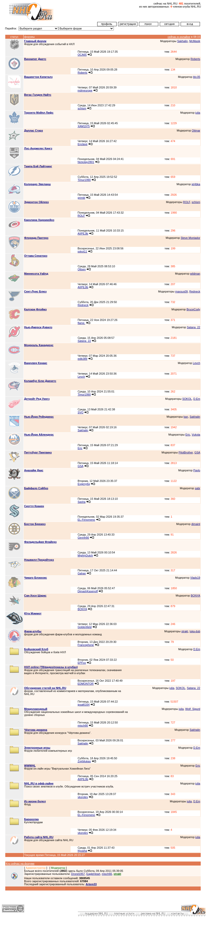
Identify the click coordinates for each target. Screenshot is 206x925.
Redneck (194, 291)
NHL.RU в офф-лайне (39, 783)
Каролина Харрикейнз (39, 219)
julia (197, 112)
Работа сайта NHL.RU (38, 837)
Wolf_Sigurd (192, 708)
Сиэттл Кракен (34, 506)
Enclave (82, 144)
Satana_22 (193, 327)
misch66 (83, 725)
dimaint (195, 523)
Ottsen (82, 269)
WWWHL (30, 765)
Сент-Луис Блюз (35, 291)
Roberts (195, 58)
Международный (35, 708)
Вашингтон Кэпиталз (38, 76)
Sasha (81, 501)
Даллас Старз (33, 130)
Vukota (196, 434)
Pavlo (196, 470)
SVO (80, 412)
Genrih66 (83, 537)
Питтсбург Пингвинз (38, 452)
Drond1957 (78, 873)
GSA (197, 452)
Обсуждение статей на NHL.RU (45, 687)
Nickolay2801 (86, 161)
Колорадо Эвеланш (37, 184)
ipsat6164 (84, 704)
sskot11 (82, 251)
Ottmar (196, 130)
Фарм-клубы (32, 631)
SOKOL (187, 398)
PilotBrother (186, 452)
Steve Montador (190, 237)
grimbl (81, 197)
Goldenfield (85, 627)
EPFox (82, 662)
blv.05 (196, 76)
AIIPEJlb (83, 233)
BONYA (195, 595)
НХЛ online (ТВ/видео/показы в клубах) (51, 667)
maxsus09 (181, 291)
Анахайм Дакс (33, 470)
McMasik (194, 41)
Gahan (82, 573)
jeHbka (196, 184)
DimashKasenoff (88, 591)
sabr (197, 488)
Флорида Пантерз (36, 237)
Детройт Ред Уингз (36, 398)
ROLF (186, 202)
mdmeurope (85, 90)
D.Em (196, 398)
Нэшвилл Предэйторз (39, 559)
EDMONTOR (86, 683)
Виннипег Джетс (35, 58)
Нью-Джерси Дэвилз (38, 327)
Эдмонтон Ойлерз (36, 202)
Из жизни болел (35, 801)
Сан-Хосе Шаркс (35, 595)
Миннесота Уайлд (36, 273)
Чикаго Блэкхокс (35, 577)
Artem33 (91, 884)
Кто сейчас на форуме (20, 863)
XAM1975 (84, 126)
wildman (195, 273)
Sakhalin (182, 41)
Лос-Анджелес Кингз (38, 148)
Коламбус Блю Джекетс (40, 380)
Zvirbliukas (84, 761)
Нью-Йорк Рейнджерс (39, 416)
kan (186, 416)
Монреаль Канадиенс (39, 345)
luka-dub (195, 631)
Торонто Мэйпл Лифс (39, 112)
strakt (184, 631)
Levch (196, 363)
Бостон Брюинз (34, 523)
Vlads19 (195, 577)
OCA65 (82, 54)
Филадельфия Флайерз (40, 541)
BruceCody (193, 309)
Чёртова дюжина (35, 729)
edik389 (82, 358)
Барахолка (31, 819)
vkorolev (83, 797)
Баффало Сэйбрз (36, 488)
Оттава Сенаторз (35, 255)
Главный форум (35, 41)
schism (82, 108)
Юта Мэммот (32, 613)
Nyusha (82, 850)
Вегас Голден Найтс (37, 94)
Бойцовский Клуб (36, 649)
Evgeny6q (84, 483)
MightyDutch (85, 555)
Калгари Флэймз (35, 309)
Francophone (86, 644)
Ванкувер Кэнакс (35, 363)
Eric (187, 434)
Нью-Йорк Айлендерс (39, 434)
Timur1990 (84, 179)
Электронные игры (37, 747)
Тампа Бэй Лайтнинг (38, 166)
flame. (81, 322)
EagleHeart (93, 873)
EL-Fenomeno (86, 519)
